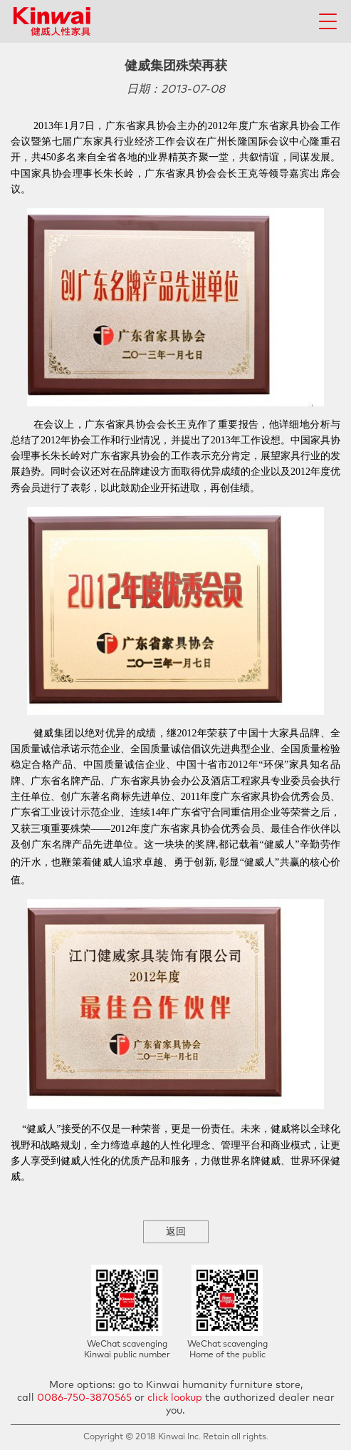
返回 (176, 1232)
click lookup (174, 1398)
